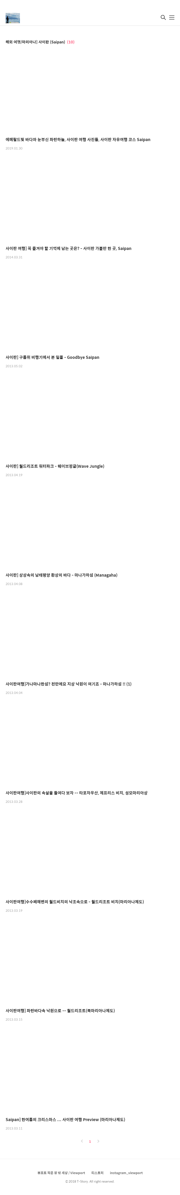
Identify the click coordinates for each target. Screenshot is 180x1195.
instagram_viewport (126, 1172)
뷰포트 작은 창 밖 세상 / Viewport (61, 1172)
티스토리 (97, 1172)
